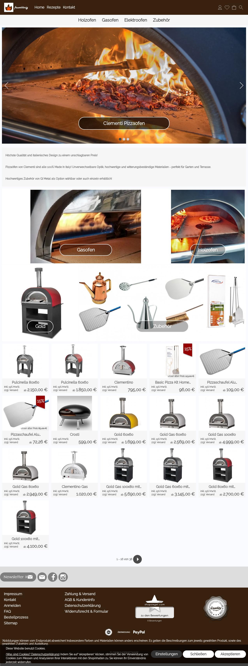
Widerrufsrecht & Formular (86, 611)
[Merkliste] (226, 7)
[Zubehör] (161, 20)
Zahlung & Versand (80, 594)
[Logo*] (16, 4)
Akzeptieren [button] (230, 654)
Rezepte (54, 7)
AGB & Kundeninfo (80, 600)
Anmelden (12, 606)
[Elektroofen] (135, 20)
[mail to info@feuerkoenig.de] (42, 577)
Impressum (13, 594)
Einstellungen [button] (166, 654)
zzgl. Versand (11, 390)
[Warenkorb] (234, 7)
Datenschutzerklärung (83, 606)
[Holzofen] (87, 20)
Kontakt (69, 7)
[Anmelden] (219, 7)
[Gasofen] (110, 20)
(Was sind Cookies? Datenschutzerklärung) (33, 654)
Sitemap (10, 623)
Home (39, 7)
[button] (241, 7)
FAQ (7, 611)
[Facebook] (52, 577)
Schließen (198, 654)
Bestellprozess (16, 617)
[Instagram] (63, 577)
